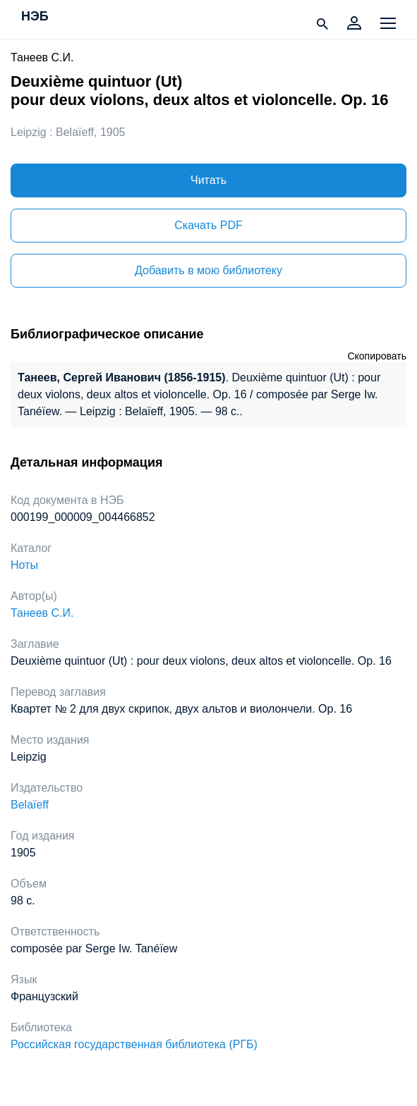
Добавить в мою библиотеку (208, 270)
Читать (208, 180)
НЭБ (35, 17)
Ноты (24, 565)
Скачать (208, 225)
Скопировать (376, 356)
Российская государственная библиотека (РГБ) (134, 1044)
